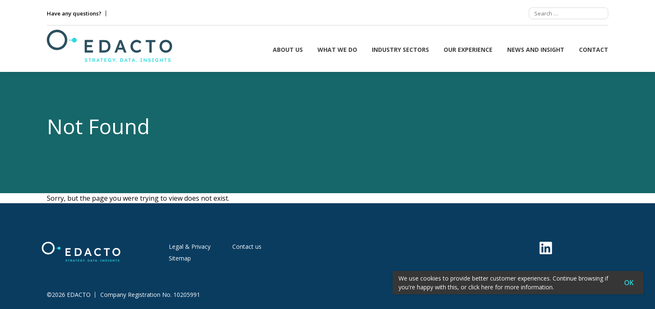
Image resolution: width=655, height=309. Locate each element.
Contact (593, 50)
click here (480, 287)
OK (629, 282)
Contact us (246, 246)
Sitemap (180, 258)
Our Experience (468, 50)
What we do (337, 50)
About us (288, 50)
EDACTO (79, 295)
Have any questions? (74, 13)
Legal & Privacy (190, 246)
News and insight (535, 50)
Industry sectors (400, 50)
